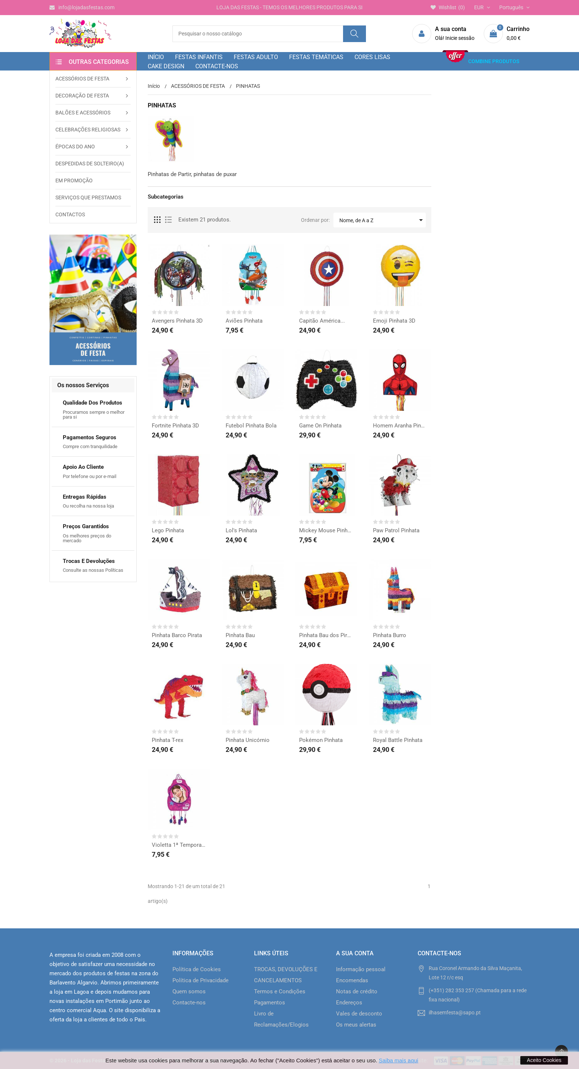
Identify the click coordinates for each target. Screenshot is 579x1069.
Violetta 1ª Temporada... (179, 845)
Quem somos (189, 991)
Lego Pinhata (168, 530)
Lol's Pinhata (241, 530)
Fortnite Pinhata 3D (175, 425)
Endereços (349, 1002)
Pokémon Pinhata (321, 740)
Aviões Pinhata (244, 320)
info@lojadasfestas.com (81, 7)
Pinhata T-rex (167, 740)
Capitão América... (322, 320)
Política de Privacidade (200, 980)
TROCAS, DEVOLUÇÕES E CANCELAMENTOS (286, 975)
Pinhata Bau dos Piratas (326, 635)
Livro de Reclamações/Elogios (281, 1019)
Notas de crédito (356, 991)
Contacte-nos (189, 1002)
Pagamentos (269, 1002)
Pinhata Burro (389, 635)
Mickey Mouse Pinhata (326, 530)
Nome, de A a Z (382, 220)
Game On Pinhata (320, 425)
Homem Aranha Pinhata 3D (400, 425)
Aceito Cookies (544, 1060)
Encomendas (352, 980)
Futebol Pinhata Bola (251, 425)
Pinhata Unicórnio (248, 740)
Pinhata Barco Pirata (177, 635)
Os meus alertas (356, 1024)
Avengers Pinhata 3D (177, 320)
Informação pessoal (361, 969)
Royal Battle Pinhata (397, 740)
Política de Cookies (196, 969)
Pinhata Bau (240, 635)
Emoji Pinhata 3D (394, 320)
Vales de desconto (359, 1013)
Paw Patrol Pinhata (396, 530)
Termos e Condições (279, 991)
